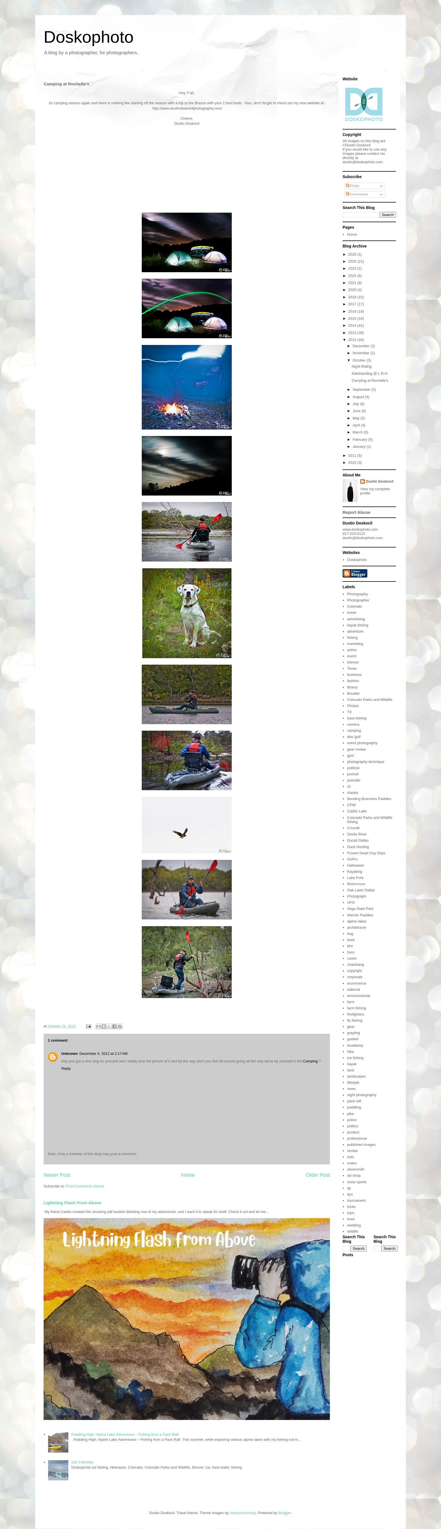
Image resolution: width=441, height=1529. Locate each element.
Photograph (356, 896)
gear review (356, 749)
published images (361, 1144)
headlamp (355, 1045)
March (358, 432)
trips (350, 1213)
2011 (352, 455)
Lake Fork (355, 878)
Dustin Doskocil (379, 481)
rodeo (351, 1163)
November (362, 353)
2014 (352, 325)
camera (353, 724)
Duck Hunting (358, 847)
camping (354, 730)
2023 (352, 268)
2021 (352, 283)
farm (350, 1002)
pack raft (354, 1101)
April (357, 425)
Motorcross (356, 884)
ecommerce (356, 983)
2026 (352, 254)
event (351, 656)
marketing (355, 644)
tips (350, 1194)
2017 (352, 304)
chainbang (355, 964)
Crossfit (353, 828)
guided (352, 1039)
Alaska (352, 792)
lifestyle (353, 1082)
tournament (356, 1200)
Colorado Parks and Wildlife (369, 700)
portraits (353, 780)
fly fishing (354, 1020)
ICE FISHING (82, 1462)
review (352, 1151)
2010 (352, 462)
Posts (352, 186)
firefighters (355, 1014)
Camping (310, 1061)
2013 (352, 333)
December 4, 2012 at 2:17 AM (104, 1053)
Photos (352, 706)
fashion (353, 681)
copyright (354, 971)
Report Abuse (356, 512)
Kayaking (354, 871)
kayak (352, 1064)
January (360, 446)
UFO (351, 902)
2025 (352, 261)
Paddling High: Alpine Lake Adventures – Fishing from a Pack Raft (124, 1434)
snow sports (356, 1182)
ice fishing (355, 1058)
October (360, 360)
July (356, 404)
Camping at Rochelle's (370, 380)
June (357, 411)
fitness (352, 687)
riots (350, 1157)
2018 (352, 297)
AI (348, 786)
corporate (355, 977)
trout (350, 1219)
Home (188, 1175)
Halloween (355, 865)
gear (350, 1026)
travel (351, 612)
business (354, 675)
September (362, 389)
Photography (357, 594)
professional (357, 1138)
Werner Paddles (360, 915)
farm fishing (356, 1008)
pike (350, 1114)
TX (349, 712)
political (353, 768)
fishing (352, 637)
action (352, 650)
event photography (362, 743)
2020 (352, 290)
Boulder (353, 693)
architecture (356, 927)
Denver (353, 662)
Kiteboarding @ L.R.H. (370, 373)
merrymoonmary (243, 1513)
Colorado (354, 606)
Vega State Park (360, 909)
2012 (352, 340)
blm (350, 946)
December (362, 346)
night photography (361, 1095)
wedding (354, 1225)
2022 (352, 276)
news (351, 1089)
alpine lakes (356, 921)
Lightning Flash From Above (73, 1202)
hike (350, 1051)
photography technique (365, 762)
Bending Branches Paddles (369, 799)
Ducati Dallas (358, 840)
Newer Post (57, 1175)
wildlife (352, 1231)
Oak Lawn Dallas (361, 890)
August (359, 397)
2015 (352, 318)
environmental (358, 996)
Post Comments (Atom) (85, 1186)
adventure (355, 631)
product (353, 1132)
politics (352, 1126)
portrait (352, 774)
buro (350, 952)
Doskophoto (89, 37)
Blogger (284, 1513)
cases (352, 958)
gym (350, 755)
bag (350, 934)
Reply (66, 1068)
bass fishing (356, 718)
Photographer (358, 600)
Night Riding (362, 366)
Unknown (69, 1053)
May (357, 418)
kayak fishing (357, 625)
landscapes (356, 1076)
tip (349, 1188)
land (350, 1070)
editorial (353, 989)
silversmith (355, 1169)
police (352, 1120)
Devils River (356, 834)
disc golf (354, 737)
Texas (352, 668)
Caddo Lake (357, 811)
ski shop (354, 1175)
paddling (354, 1107)
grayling (353, 1033)
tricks (351, 1207)
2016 (352, 311)
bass (351, 940)
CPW (351, 805)
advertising (356, 619)
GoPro (352, 859)
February (360, 439)
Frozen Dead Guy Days (366, 853)
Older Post (318, 1175)
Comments (357, 194)
